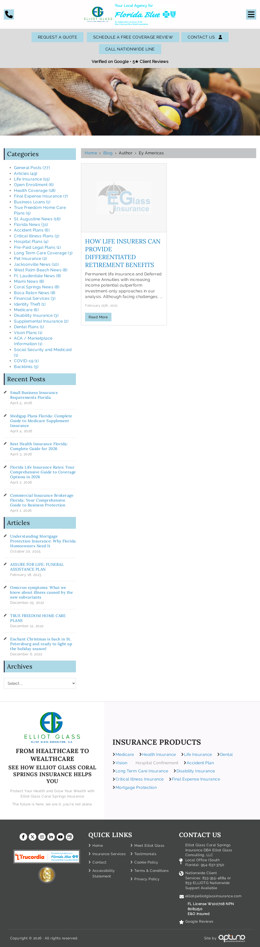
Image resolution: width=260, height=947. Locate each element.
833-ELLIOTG (197, 883)
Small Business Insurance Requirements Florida (34, 395)
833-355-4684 (214, 878)
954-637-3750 (212, 865)
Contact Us (205, 37)
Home (91, 153)
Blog (108, 153)
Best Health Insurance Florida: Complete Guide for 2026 (39, 446)
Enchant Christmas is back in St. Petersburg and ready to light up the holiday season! (41, 644)
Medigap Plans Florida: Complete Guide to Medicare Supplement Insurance (41, 420)
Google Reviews (199, 921)
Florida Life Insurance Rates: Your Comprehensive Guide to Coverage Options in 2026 (43, 472)
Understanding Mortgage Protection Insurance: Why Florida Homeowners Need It (43, 541)
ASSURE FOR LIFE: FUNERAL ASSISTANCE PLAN (37, 567)
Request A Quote (57, 37)
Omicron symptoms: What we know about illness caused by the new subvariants (41, 592)
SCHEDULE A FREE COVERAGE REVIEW (133, 37)
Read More (98, 317)
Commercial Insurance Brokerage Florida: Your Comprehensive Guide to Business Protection (41, 500)
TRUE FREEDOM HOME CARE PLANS (38, 618)
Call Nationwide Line (130, 49)
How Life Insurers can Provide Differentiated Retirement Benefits (122, 253)
